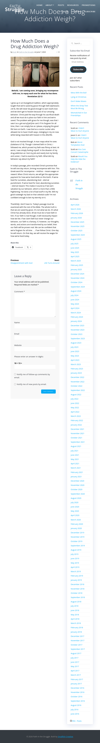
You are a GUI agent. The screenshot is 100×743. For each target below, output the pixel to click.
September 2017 (78, 649)
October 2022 (76, 386)
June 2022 (75, 403)
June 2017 (75, 662)
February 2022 (77, 420)
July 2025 (74, 243)
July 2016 (74, 709)
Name (17, 322)
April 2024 (75, 308)
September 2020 (78, 494)
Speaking (77, 11)
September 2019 (78, 545)
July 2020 (74, 502)
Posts (61, 5)
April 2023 (75, 360)
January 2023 (76, 373)
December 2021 (77, 429)
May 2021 (75, 459)
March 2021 (76, 468)
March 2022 (76, 416)
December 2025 (77, 222)
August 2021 (76, 446)
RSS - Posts (76, 721)
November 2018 (77, 589)
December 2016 (77, 688)
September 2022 (78, 390)
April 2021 (75, 463)
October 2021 (76, 437)
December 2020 (77, 481)
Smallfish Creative (65, 736)
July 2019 (74, 554)
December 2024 (77, 273)
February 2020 (77, 524)
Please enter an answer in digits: (28, 356)
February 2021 (77, 472)
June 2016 (75, 714)
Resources (73, 5)
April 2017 (75, 670)
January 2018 (76, 632)
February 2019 (77, 576)
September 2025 (78, 235)
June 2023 (75, 351)
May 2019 (75, 563)
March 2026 (76, 209)
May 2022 (75, 407)
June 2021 (75, 455)
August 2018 (76, 601)
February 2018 (77, 627)
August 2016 (76, 705)
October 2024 (76, 282)
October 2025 (76, 230)
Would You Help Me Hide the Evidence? (79, 159)
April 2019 (75, 567)
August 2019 (76, 550)
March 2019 (76, 571)
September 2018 (78, 597)
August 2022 (76, 394)
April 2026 (75, 204)
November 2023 (77, 330)
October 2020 (76, 489)
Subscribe (90, 11)
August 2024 (76, 291)
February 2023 (77, 368)
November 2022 (77, 381)
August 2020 (76, 498)
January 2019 (76, 580)
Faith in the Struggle (26, 52)
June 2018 (75, 610)
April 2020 (75, 515)
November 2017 (77, 640)
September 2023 (78, 338)
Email (16, 333)
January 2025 (76, 269)
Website (17, 345)
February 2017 (77, 679)
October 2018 (76, 593)
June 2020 (75, 506)
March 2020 (76, 519)
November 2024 (77, 278)
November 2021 (77, 433)
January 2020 (76, 528)
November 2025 (77, 226)
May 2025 (75, 252)
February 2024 (77, 317)
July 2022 (74, 399)
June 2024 (75, 299)
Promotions (88, 5)
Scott (15, 52)
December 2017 (77, 636)
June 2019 (75, 558)
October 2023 (76, 334)
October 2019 (76, 541)
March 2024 (76, 312)
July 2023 (74, 347)
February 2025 (77, 265)
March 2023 (76, 364)
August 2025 (76, 239)
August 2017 (76, 653)
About (49, 5)
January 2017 (76, 683)
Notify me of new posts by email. (31, 384)
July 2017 (74, 658)
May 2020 (75, 511)
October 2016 (76, 696)
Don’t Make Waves (78, 101)
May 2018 (75, 614)
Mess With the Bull (78, 92)
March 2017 (76, 675)
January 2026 (76, 217)
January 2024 (76, 321)
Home (39, 5)
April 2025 (75, 256)
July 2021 (74, 450)
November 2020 (77, 485)
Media (65, 11)
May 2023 (75, 356)
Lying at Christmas (78, 97)
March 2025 (76, 260)
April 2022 (75, 412)
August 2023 (76, 343)
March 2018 (76, 623)
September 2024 (78, 286)
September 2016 (78, 701)
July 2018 (74, 606)
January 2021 (76, 476)
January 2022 (76, 425)
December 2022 (77, 377)
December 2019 (77, 532)
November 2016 (77, 692)
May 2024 (75, 304)
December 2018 (77, 584)
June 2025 (75, 248)
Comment (19, 291)
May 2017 (75, 666)
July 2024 (74, 295)
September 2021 (78, 442)
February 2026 (77, 213)
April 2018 (75, 619)
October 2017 (76, 645)
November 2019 (77, 537)
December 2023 (77, 325)
